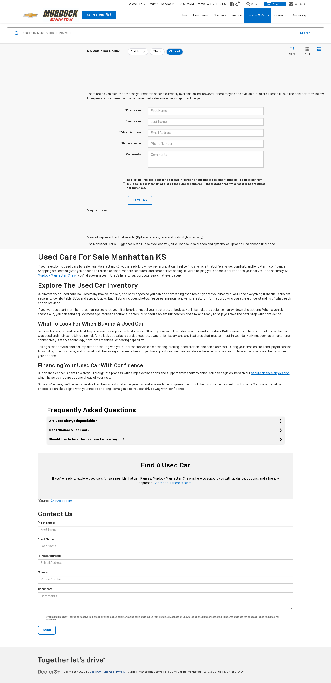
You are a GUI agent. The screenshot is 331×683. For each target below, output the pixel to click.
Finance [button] (236, 15)
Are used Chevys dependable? (73, 421)
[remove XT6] (157, 51)
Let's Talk (140, 200)
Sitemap (108, 672)
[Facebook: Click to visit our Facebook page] (232, 4)
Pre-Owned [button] (201, 15)
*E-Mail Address (130, 132)
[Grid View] (306, 51)
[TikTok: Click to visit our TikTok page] (237, 4)
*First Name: (46, 523)
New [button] (185, 15)
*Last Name (133, 121)
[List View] (319, 51)
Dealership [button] (299, 15)
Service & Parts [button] (258, 15)
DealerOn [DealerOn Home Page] (95, 672)
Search (305, 33)
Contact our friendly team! (173, 483)
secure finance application (270, 373)
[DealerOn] (49, 671)
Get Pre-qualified (99, 15)
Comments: (133, 154)
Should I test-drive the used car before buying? (87, 439)
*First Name (133, 110)
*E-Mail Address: (49, 556)
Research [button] (281, 15)
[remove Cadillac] (138, 51)
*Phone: (43, 572)
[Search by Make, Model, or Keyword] (159, 33)
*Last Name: (46, 539)
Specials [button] (220, 15)
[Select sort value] (293, 51)
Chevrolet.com (61, 501)
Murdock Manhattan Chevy (57, 275)
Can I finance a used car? (69, 430)
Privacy (120, 672)
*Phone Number (131, 143)
